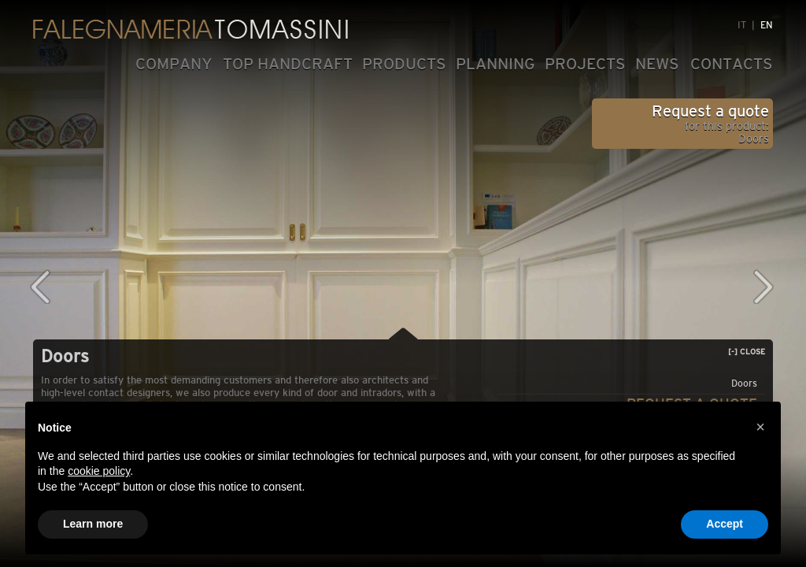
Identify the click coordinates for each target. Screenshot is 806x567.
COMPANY (174, 63)
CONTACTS (731, 63)
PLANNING (495, 63)
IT (742, 25)
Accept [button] (724, 523)
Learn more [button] (93, 523)
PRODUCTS (404, 63)
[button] (760, 426)
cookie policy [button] (99, 471)
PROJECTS (585, 63)
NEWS (657, 63)
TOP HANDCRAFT (288, 63)
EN (766, 25)
